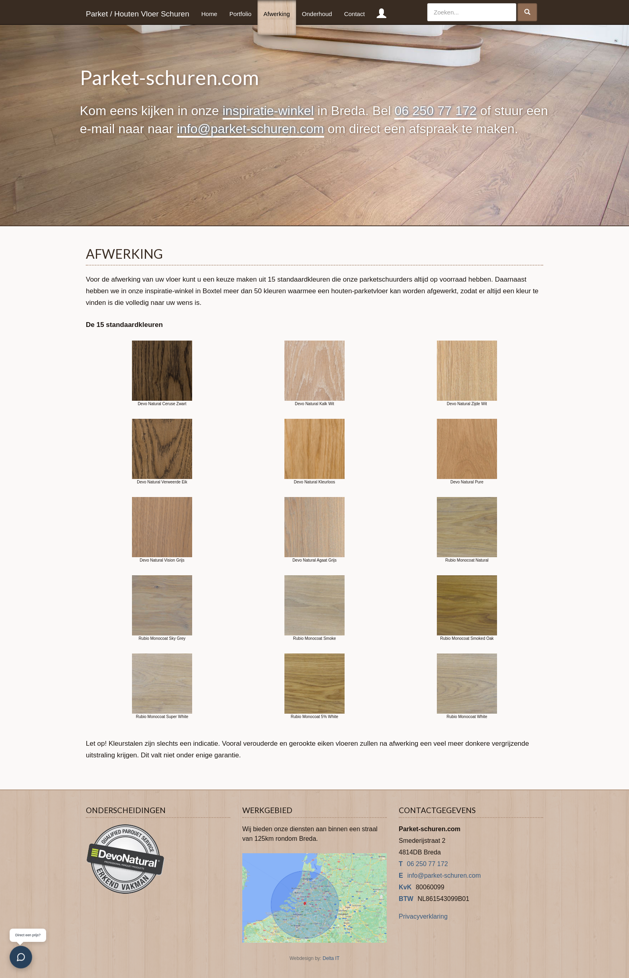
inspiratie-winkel (268, 110)
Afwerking (277, 13)
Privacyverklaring (423, 916)
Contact (354, 13)
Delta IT (331, 958)
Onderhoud (317, 13)
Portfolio (240, 13)
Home (209, 13)
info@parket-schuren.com (250, 129)
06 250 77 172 (435, 110)
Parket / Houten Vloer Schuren (137, 14)
